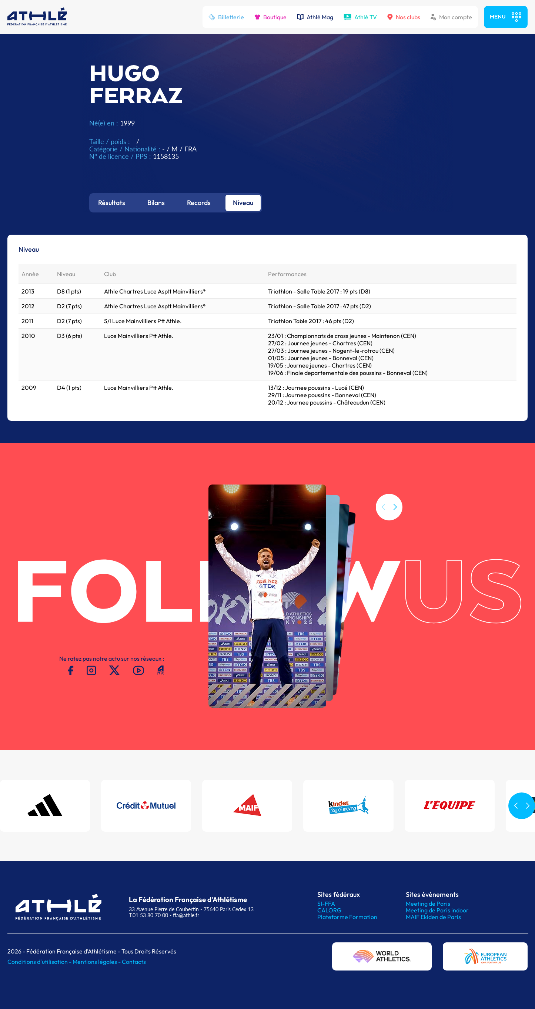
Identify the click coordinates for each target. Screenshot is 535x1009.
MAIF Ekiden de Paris (433, 917)
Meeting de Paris (428, 903)
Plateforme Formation (347, 917)
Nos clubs (403, 17)
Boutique (270, 17)
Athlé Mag (315, 17)
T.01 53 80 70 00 (148, 915)
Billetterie (226, 17)
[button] (395, 507)
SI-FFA (326, 903)
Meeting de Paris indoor (437, 910)
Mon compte (451, 17)
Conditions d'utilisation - (40, 961)
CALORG (329, 910)
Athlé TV (360, 17)
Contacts (134, 961)
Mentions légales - (97, 961)
